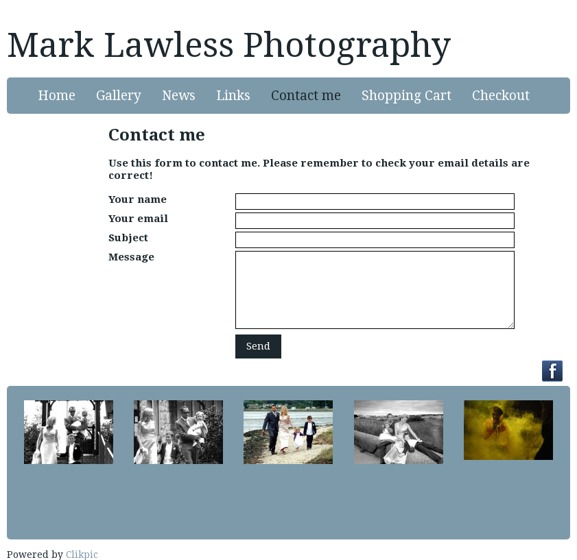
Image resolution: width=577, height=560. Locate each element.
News (179, 96)
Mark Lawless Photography (229, 45)
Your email (138, 218)
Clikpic (82, 554)
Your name (137, 199)
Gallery (118, 96)
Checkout (501, 96)
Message (131, 257)
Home (56, 96)
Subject (128, 238)
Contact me (306, 96)
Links (233, 96)
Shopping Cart (406, 96)
